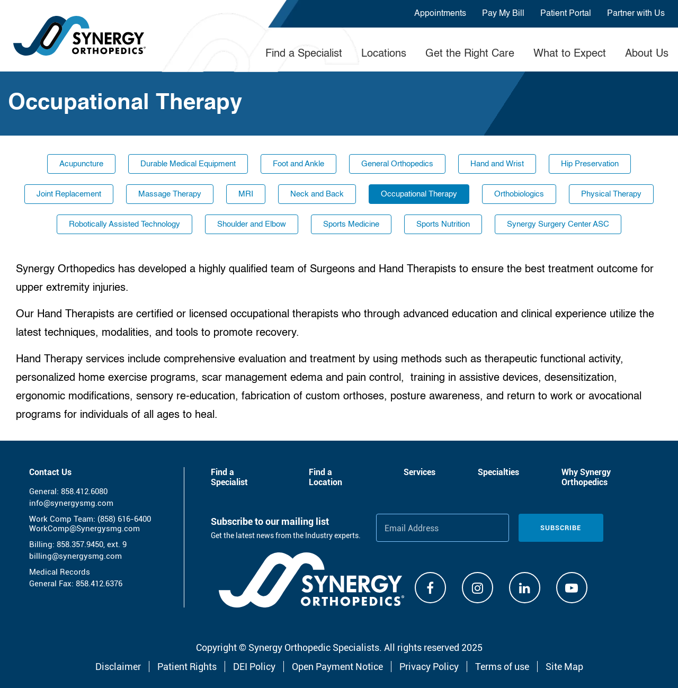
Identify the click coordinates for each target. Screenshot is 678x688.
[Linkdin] (524, 587)
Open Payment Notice (337, 666)
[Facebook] (430, 587)
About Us (646, 54)
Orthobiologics (519, 194)
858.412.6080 (84, 491)
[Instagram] (477, 587)
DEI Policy (254, 666)
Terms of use (502, 666)
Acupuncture (81, 164)
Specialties (498, 472)
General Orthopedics (397, 164)
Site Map (564, 666)
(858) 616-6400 (124, 519)
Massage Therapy (169, 194)
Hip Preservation (590, 164)
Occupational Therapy (419, 194)
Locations (383, 54)
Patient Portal (565, 14)
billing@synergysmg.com (75, 556)
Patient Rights (187, 666)
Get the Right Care (469, 54)
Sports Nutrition (443, 224)
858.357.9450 (80, 544)
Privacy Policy (429, 666)
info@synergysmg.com (71, 503)
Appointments (440, 14)
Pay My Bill (503, 14)
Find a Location (325, 477)
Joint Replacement (69, 194)
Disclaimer (118, 666)
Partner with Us (636, 14)
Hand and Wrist (497, 164)
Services (419, 472)
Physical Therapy (611, 194)
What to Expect (569, 54)
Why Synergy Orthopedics (586, 477)
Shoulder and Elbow (251, 224)
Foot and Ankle (298, 164)
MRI (245, 194)
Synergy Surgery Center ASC (558, 224)
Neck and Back (317, 194)
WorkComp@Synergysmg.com (84, 528)
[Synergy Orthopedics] (311, 579)
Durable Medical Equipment (188, 164)
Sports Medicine (351, 224)
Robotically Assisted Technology (124, 224)
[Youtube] (571, 587)
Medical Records (59, 572)
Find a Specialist (303, 54)
